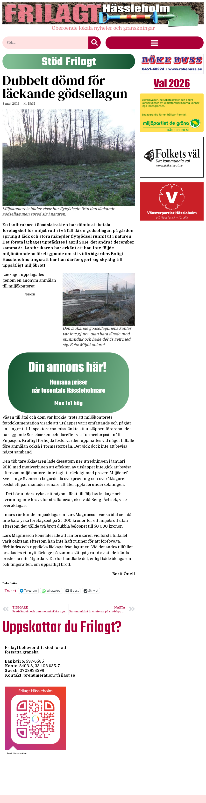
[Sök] (94, 42)
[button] (154, 42)
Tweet (10, 591)
